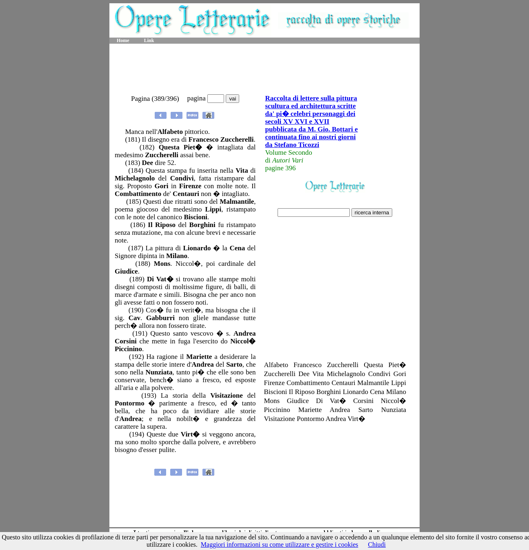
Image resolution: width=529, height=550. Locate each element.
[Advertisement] (264, 69)
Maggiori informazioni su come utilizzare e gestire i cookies (279, 544)
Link (149, 40)
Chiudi (377, 544)
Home (123, 40)
